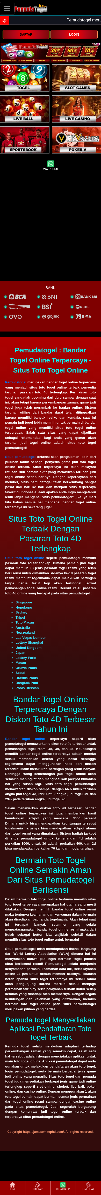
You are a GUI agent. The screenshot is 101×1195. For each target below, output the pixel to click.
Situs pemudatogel (20, 457)
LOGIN (74, 34)
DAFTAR (26, 34)
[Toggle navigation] (7, 8)
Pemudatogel (15, 382)
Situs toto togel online (24, 558)
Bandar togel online (25, 739)
